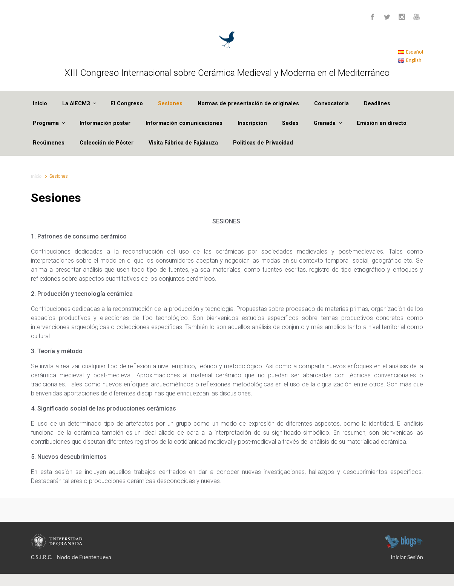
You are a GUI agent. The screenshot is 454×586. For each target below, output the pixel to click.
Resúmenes (48, 143)
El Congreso (126, 103)
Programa (46, 123)
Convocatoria (331, 103)
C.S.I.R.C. (41, 557)
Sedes (290, 123)
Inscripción (252, 123)
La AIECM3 (76, 103)
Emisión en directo (381, 123)
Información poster (105, 123)
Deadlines (377, 103)
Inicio (40, 103)
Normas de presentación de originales (248, 103)
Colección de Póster (106, 143)
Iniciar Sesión (407, 557)
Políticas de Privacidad (263, 143)
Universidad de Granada (58, 541)
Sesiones (170, 103)
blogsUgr (403, 541)
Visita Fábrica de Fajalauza (183, 143)
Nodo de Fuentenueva (84, 557)
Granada (325, 123)
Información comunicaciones (184, 123)
